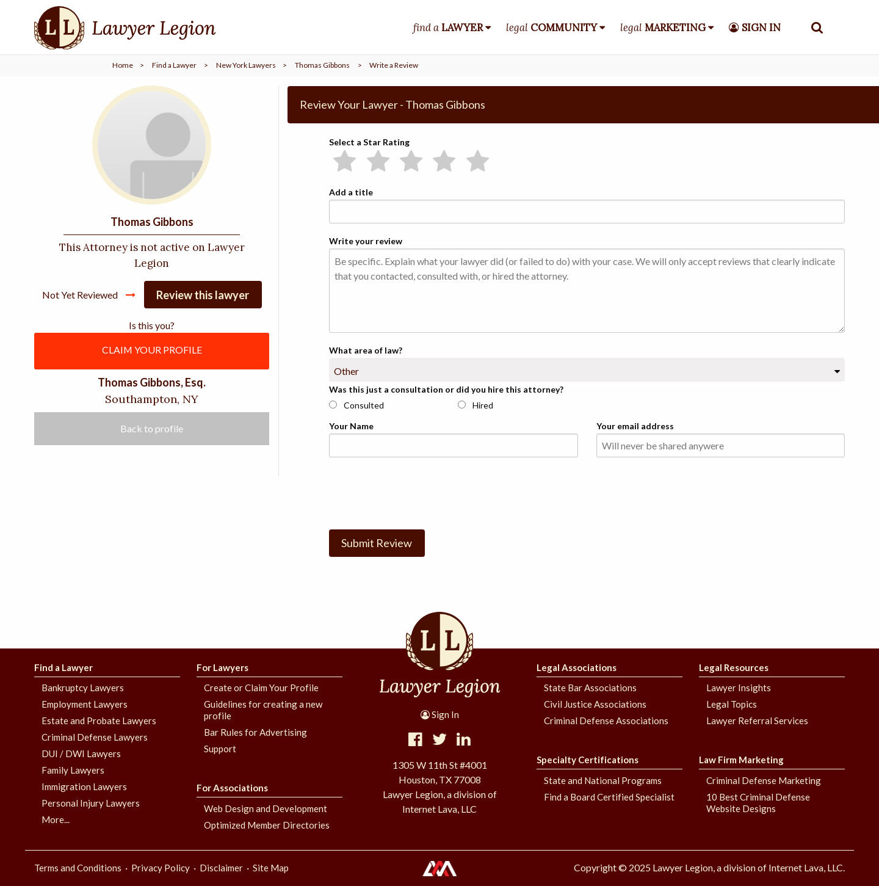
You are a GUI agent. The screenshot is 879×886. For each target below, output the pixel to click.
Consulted (356, 405)
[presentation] (422, 491)
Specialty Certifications (587, 759)
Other (346, 371)
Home (122, 65)
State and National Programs (603, 780)
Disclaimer (221, 867)
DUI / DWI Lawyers (81, 753)
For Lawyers (222, 667)
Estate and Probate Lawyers (99, 720)
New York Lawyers (246, 65)
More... (56, 819)
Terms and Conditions (77, 867)
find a (448, 27)
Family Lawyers (73, 769)
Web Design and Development (265, 808)
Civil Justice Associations (595, 704)
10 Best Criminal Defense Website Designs (758, 802)
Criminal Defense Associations (606, 720)
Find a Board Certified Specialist (609, 796)
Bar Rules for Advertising (255, 732)
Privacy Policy (160, 867)
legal (551, 27)
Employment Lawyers (85, 704)
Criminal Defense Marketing (763, 780)
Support (220, 748)
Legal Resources (734, 667)
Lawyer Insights (738, 687)
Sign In (440, 714)
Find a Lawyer (174, 65)
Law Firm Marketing (741, 759)
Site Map (271, 867)
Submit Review (376, 543)
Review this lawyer (202, 295)
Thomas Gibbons (322, 65)
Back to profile (151, 429)
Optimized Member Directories (267, 824)
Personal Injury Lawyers (91, 802)
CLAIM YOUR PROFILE (151, 350)
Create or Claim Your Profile (261, 687)
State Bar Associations (590, 687)
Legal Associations (577, 667)
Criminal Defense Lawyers (95, 737)
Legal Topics (731, 704)
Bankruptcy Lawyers (83, 687)
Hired (475, 405)
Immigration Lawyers (84, 786)
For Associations (232, 787)
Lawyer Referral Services (757, 720)
